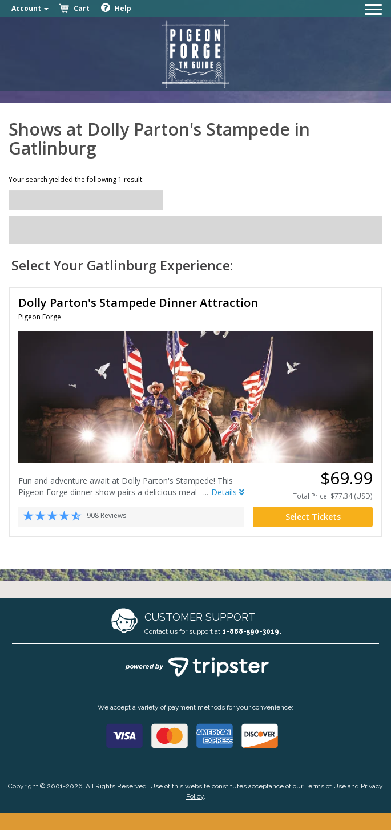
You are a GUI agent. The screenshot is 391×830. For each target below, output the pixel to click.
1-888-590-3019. (251, 631)
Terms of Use (325, 786)
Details (227, 492)
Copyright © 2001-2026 (45, 786)
